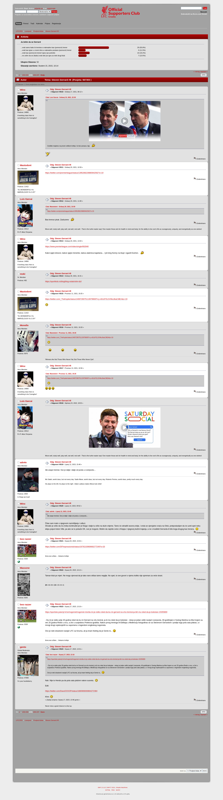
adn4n (23, 463)
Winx (22, 89)
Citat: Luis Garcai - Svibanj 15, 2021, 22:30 (61, 97)
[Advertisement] (111, 747)
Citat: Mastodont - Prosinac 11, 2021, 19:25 (61, 333)
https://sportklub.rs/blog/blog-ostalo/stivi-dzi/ (63, 282)
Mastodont (25, 165)
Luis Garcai (26, 199)
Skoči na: (183, 772)
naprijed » (203, 71)
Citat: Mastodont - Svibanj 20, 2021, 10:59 (60, 207)
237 (37, 75)
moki (22, 274)
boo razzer (25, 540)
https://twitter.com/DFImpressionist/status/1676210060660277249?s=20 (75, 548)
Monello (24, 325)
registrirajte (51, 8)
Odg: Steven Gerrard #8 (60, 89)
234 (27, 75)
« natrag (196, 71)
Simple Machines (121, 788)
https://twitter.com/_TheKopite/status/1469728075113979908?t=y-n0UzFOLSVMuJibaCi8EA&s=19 (86, 300)
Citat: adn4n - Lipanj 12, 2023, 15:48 (58, 512)
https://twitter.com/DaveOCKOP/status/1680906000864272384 (71, 692)
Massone (25, 568)
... (21, 75)
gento (23, 648)
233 (23, 75)
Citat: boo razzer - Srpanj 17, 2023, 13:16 (60, 655)
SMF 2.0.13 (102, 788)
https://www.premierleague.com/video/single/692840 (67, 247)
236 (34, 75)
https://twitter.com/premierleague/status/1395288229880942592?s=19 (74, 173)
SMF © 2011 (111, 788)
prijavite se (39, 8)
